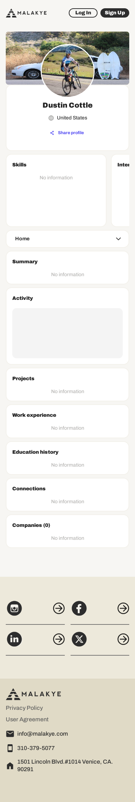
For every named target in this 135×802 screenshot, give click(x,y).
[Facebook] (100, 612)
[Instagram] (35, 612)
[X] (100, 643)
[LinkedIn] (35, 643)
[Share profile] (67, 133)
